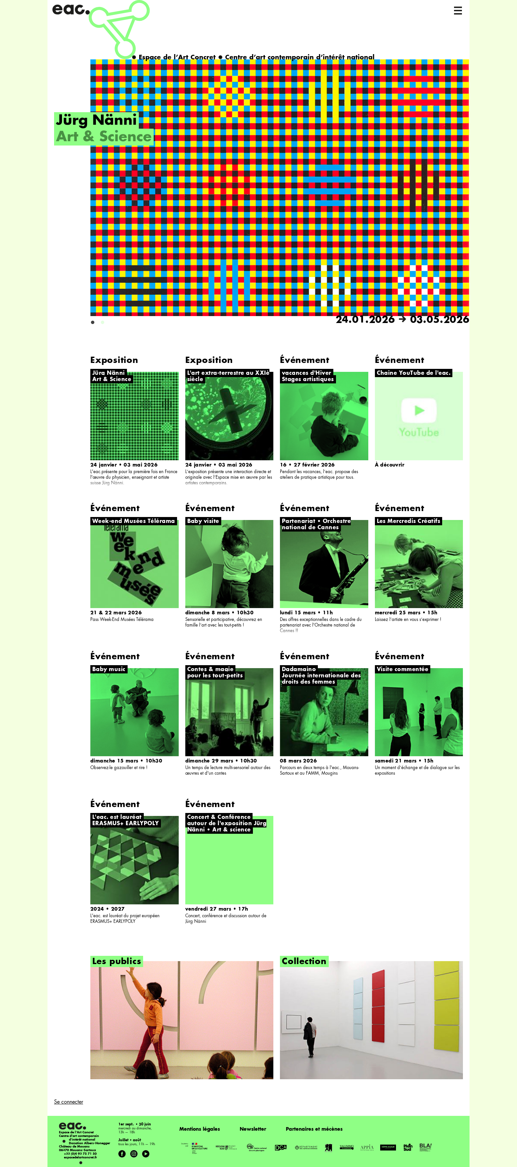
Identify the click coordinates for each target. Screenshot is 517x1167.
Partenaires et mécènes (314, 1129)
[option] (262, 192)
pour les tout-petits (215, 676)
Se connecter (68, 1102)
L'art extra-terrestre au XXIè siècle (228, 376)
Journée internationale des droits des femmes (321, 679)
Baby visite (203, 521)
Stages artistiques (308, 379)
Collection (304, 962)
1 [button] (92, 322)
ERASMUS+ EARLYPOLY (125, 824)
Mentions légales (199, 1129)
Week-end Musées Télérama (133, 521)
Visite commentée (403, 669)
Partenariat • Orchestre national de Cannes (316, 525)
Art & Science (104, 138)
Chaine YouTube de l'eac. (414, 373)
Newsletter (253, 1129)
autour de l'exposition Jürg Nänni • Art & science (227, 827)
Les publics (116, 962)
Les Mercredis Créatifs (409, 521)
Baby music (109, 669)
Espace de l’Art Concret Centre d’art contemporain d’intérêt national (253, 57)
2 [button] (102, 322)
